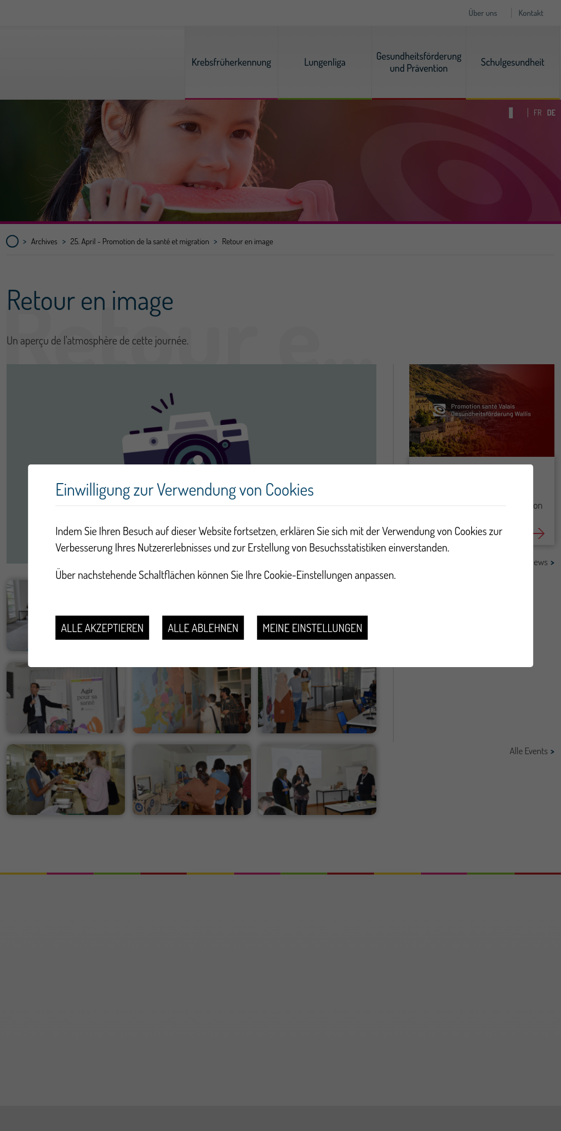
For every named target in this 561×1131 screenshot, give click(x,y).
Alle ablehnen (203, 628)
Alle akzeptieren (102, 628)
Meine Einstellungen (312, 628)
